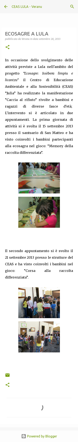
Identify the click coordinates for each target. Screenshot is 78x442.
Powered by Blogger (39, 436)
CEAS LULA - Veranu (27, 6)
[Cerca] (72, 7)
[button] (7, 47)
